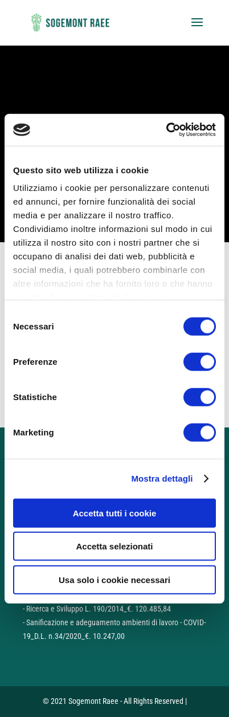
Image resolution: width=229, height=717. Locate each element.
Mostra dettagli (162, 478)
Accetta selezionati (114, 546)
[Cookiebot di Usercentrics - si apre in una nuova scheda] (166, 130)
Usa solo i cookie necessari (114, 579)
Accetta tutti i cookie (115, 513)
